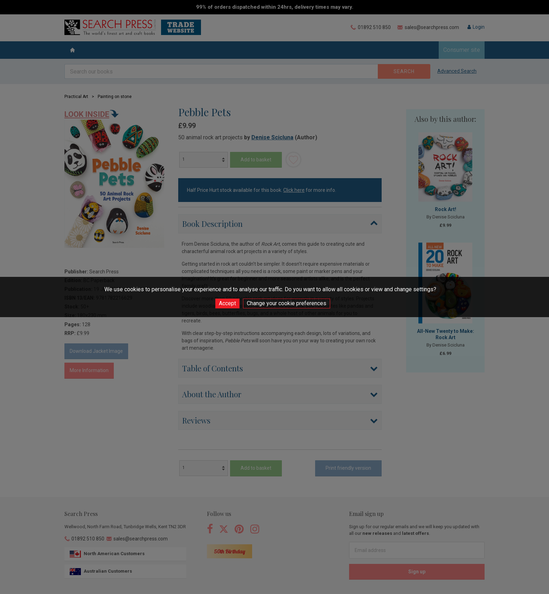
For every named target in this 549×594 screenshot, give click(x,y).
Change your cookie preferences (286, 303)
